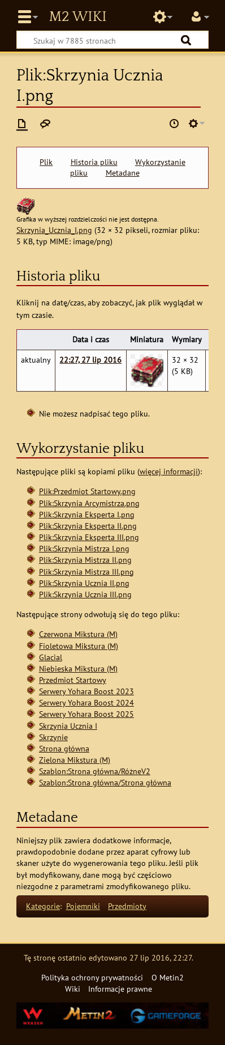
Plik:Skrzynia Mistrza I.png (84, 548)
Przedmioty (127, 905)
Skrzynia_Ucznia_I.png (54, 229)
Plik (46, 162)
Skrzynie (53, 737)
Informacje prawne (120, 988)
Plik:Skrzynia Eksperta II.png (88, 525)
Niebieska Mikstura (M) (78, 668)
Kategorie (43, 905)
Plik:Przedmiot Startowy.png (87, 491)
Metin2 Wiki (77, 17)
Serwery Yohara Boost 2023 (86, 691)
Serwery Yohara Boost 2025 (86, 713)
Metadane (123, 173)
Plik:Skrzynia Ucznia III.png (85, 594)
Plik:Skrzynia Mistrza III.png (86, 571)
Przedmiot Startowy (72, 679)
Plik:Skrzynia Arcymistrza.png (89, 503)
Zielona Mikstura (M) (74, 759)
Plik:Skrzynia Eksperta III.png (89, 537)
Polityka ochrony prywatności (92, 977)
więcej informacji (169, 471)
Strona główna (64, 748)
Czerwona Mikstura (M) (78, 633)
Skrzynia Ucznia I (68, 725)
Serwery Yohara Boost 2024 (86, 702)
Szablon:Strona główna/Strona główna (105, 782)
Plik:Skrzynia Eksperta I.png (87, 514)
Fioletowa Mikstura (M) (78, 645)
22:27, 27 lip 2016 (90, 359)
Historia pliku (94, 162)
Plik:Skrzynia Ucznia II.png (84, 582)
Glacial (50, 657)
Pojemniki (83, 905)
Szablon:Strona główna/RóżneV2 (94, 771)
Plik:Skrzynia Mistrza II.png (85, 559)
